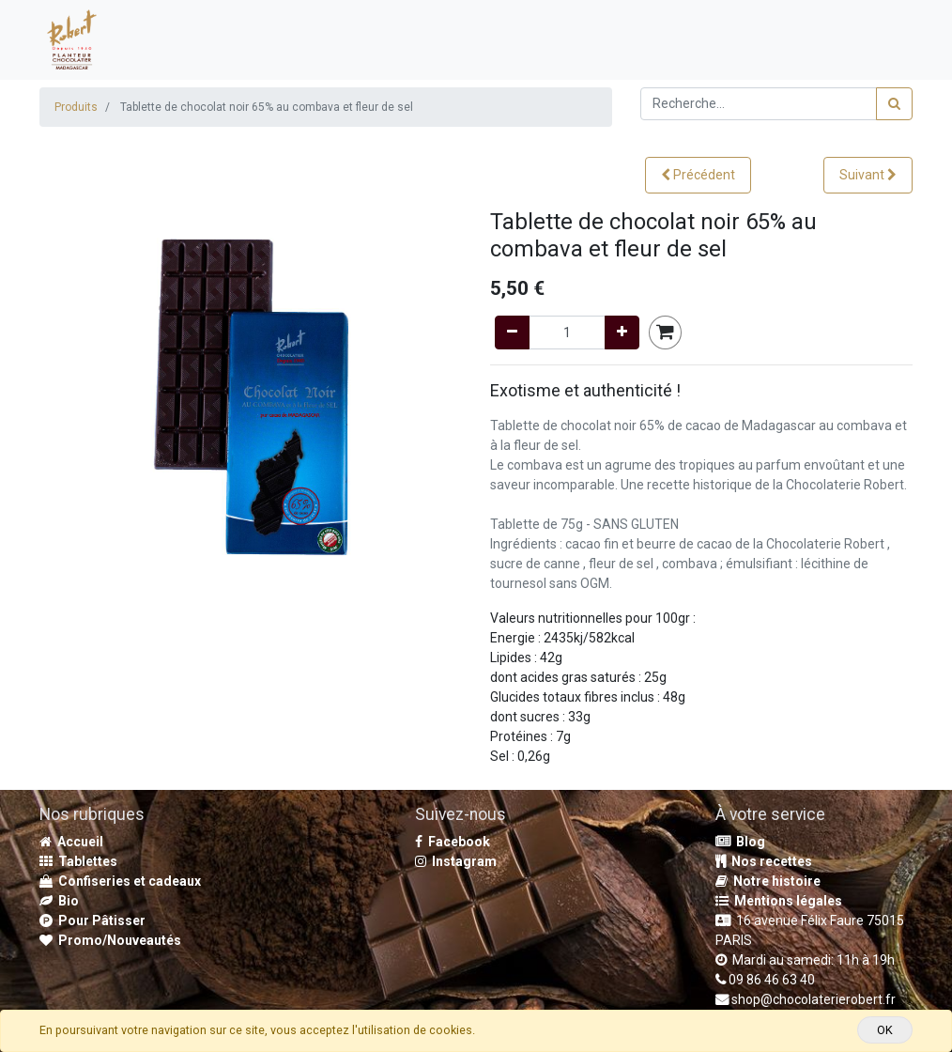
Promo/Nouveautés (110, 940)
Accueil (71, 841)
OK (885, 1030)
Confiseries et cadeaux (120, 881)
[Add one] (622, 332)
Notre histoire (768, 881)
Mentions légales (778, 900)
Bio (59, 900)
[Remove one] (512, 332)
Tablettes (78, 861)
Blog (740, 841)
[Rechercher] (894, 103)
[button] (698, 175)
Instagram (456, 861)
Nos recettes (763, 861)
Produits (76, 107)
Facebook (452, 841)
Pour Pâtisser (92, 920)
